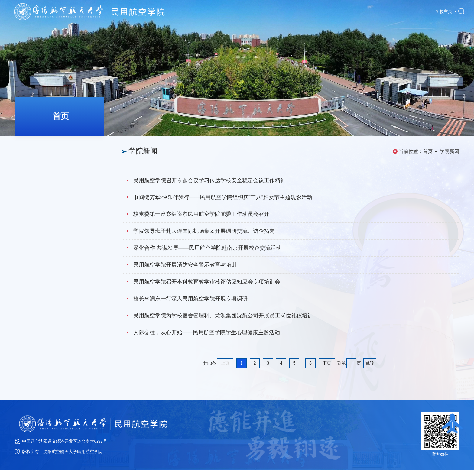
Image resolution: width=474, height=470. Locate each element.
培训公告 (39, 181)
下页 (327, 363)
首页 (428, 151)
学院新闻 (39, 145)
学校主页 (443, 11)
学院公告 (39, 163)
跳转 (369, 363)
